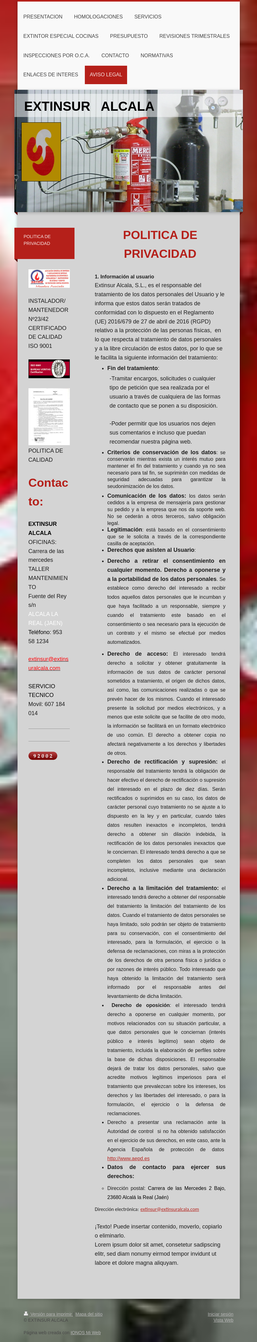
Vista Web (223, 1320)
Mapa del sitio (88, 1314)
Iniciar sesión (221, 1314)
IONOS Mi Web (86, 1332)
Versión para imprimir (48, 1314)
